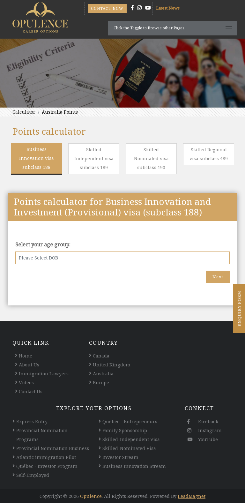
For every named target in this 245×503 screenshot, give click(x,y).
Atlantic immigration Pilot (46, 457)
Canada (101, 355)
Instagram (204, 430)
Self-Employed (32, 475)
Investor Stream (120, 457)
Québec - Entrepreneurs (129, 421)
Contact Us (30, 391)
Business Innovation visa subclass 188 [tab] (36, 158)
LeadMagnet (191, 496)
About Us (29, 364)
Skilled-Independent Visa (131, 439)
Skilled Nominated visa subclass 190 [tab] (151, 158)
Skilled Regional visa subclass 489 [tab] (208, 153)
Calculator (23, 112)
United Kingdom (111, 364)
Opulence (91, 496)
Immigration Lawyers (44, 373)
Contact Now (107, 8)
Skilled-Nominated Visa (129, 448)
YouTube (202, 439)
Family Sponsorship (124, 430)
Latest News (168, 8)
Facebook (203, 421)
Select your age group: (43, 244)
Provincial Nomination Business (52, 448)
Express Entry (32, 421)
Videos (26, 382)
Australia (103, 373)
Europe (101, 382)
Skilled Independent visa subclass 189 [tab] (94, 158)
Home (25, 355)
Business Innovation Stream (134, 466)
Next (217, 277)
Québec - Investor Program (47, 466)
